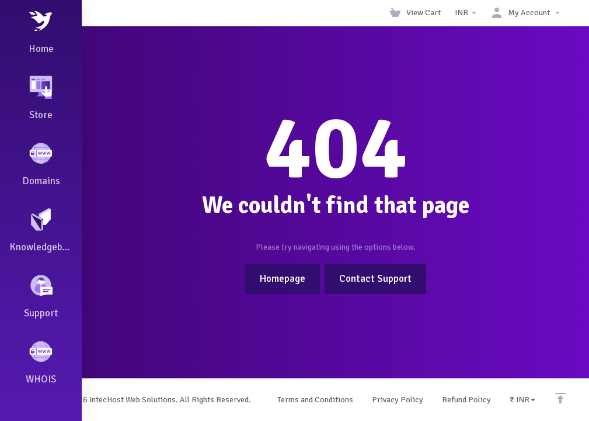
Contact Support (375, 278)
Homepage (282, 278)
